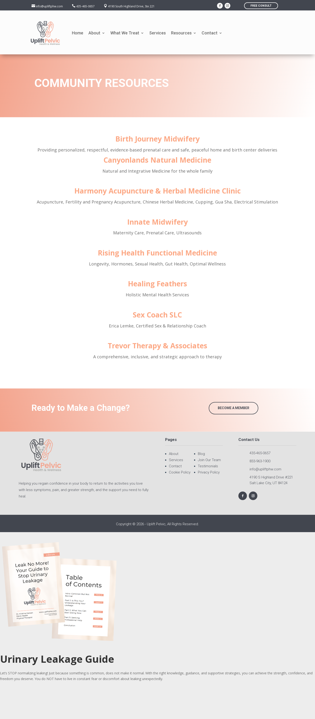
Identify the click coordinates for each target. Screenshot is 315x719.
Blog (201, 454)
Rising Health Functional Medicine (157, 253)
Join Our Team (209, 460)
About (94, 32)
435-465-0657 (85, 6)
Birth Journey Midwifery (157, 139)
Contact (210, 32)
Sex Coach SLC (157, 315)
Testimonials (208, 466)
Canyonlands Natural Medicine (157, 160)
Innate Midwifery (157, 222)
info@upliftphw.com (49, 6)
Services (157, 32)
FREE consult (261, 5)
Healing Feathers (157, 284)
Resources (181, 32)
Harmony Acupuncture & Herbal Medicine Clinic (157, 191)
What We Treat (124, 32)
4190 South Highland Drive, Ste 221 (131, 6)
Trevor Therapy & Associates (157, 345)
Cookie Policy (179, 472)
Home (77, 32)
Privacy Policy (209, 472)
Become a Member (233, 408)
